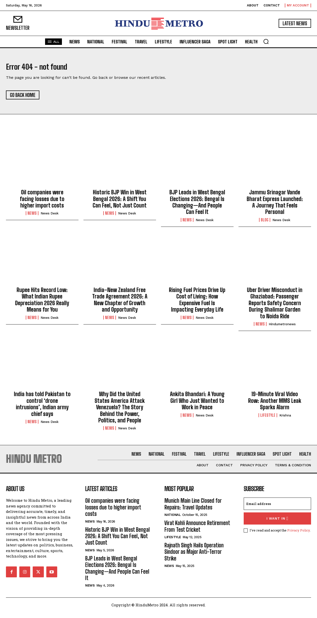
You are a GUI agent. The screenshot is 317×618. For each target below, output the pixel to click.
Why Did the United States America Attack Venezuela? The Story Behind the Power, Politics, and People (120, 410)
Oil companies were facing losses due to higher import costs (42, 202)
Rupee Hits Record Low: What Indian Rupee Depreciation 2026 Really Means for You (42, 303)
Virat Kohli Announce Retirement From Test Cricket (197, 532)
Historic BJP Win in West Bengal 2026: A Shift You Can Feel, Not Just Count (120, 202)
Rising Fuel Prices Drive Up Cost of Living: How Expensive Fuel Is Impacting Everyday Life (197, 303)
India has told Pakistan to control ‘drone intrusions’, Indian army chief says (42, 407)
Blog (264, 223)
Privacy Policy (298, 536)
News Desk (49, 216)
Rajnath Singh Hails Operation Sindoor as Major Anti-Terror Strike (194, 558)
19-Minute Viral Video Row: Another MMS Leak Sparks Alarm (274, 403)
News (32, 216)
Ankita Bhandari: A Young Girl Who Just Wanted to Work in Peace (197, 403)
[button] (266, 41)
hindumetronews (282, 327)
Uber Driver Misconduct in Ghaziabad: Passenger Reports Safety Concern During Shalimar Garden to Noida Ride (274, 306)
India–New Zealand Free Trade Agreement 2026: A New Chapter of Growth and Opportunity (119, 303)
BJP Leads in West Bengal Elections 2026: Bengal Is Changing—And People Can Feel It (197, 205)
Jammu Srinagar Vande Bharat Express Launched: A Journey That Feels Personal (275, 205)
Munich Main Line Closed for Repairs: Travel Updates (193, 509)
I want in (277, 524)
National (172, 521)
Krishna (285, 418)
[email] (277, 509)
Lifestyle (267, 418)
